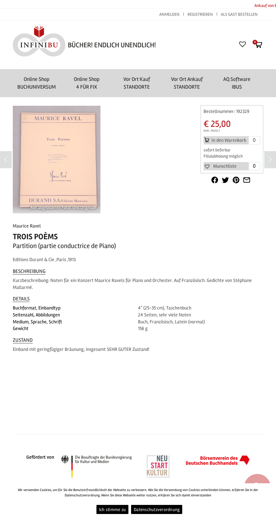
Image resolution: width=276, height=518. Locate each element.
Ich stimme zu (112, 509)
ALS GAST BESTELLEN (239, 14)
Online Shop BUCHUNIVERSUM (36, 83)
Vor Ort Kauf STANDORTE (136, 83)
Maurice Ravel (27, 226)
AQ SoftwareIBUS (236, 83)
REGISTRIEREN (200, 14)
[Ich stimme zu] (269, 500)
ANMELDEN (169, 14)
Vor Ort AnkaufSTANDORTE (187, 83)
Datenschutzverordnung (157, 509)
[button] (220, 166)
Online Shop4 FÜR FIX (86, 83)
